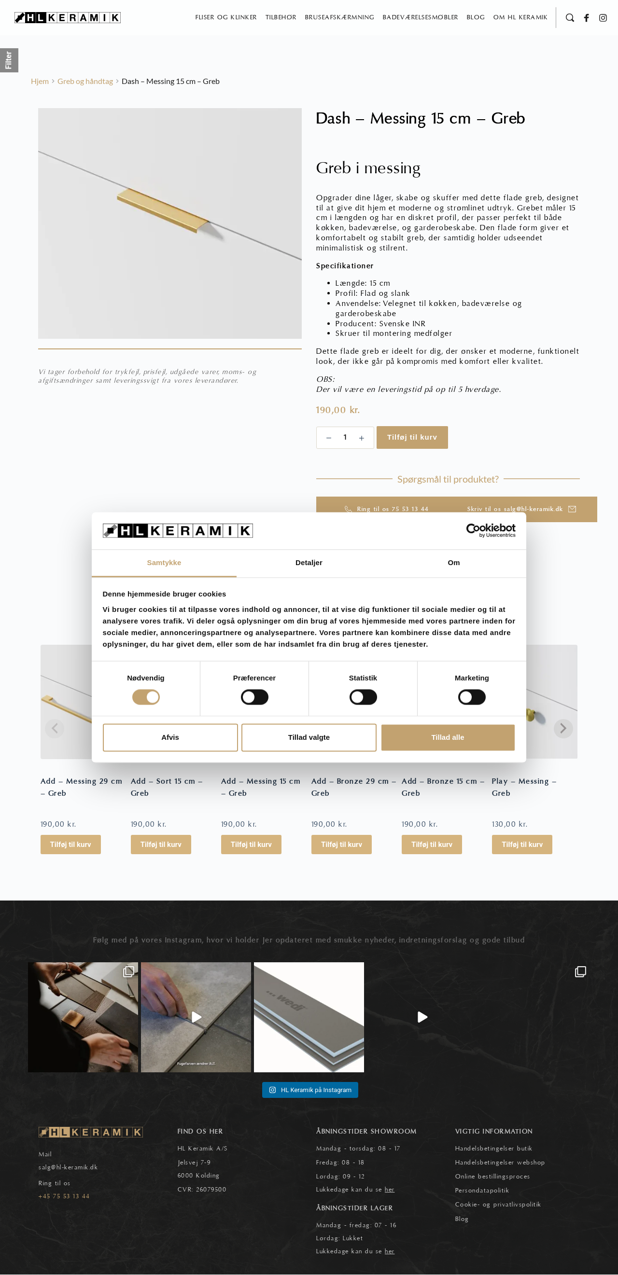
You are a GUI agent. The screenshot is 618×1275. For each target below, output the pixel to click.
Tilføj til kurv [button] (70, 845)
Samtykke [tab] (164, 562)
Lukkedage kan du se (355, 1190)
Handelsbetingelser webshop (500, 1163)
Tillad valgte (309, 737)
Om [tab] (454, 562)
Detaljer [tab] (309, 562)
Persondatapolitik (482, 1191)
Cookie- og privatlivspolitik (498, 1205)
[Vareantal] (345, 438)
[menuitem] (226, 18)
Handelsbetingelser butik (494, 1149)
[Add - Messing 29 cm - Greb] (83, 702)
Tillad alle (447, 737)
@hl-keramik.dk (74, 1168)
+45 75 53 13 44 (64, 1197)
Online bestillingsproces (493, 1177)
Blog (462, 1219)
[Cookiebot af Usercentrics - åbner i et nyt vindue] (473, 531)
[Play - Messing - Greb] (534, 702)
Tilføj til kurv (412, 437)
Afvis (170, 737)
